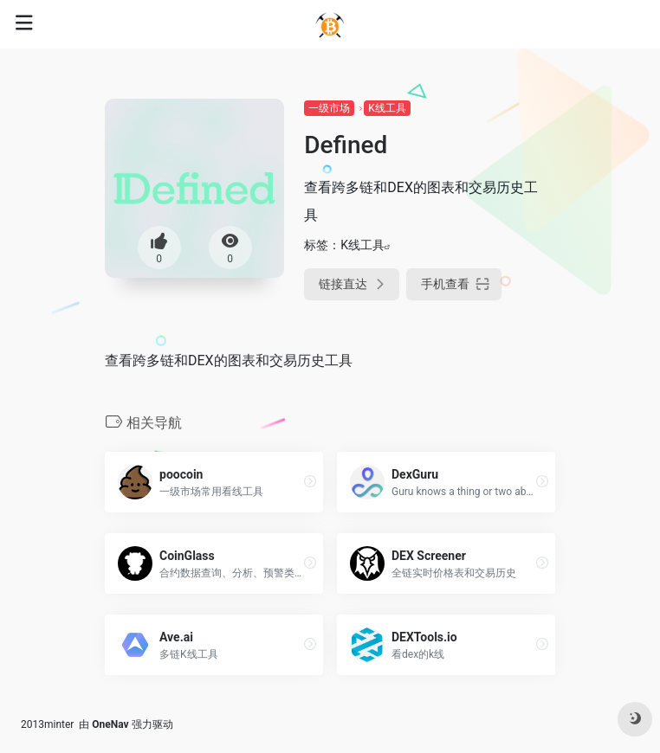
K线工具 (387, 108)
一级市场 (329, 108)
